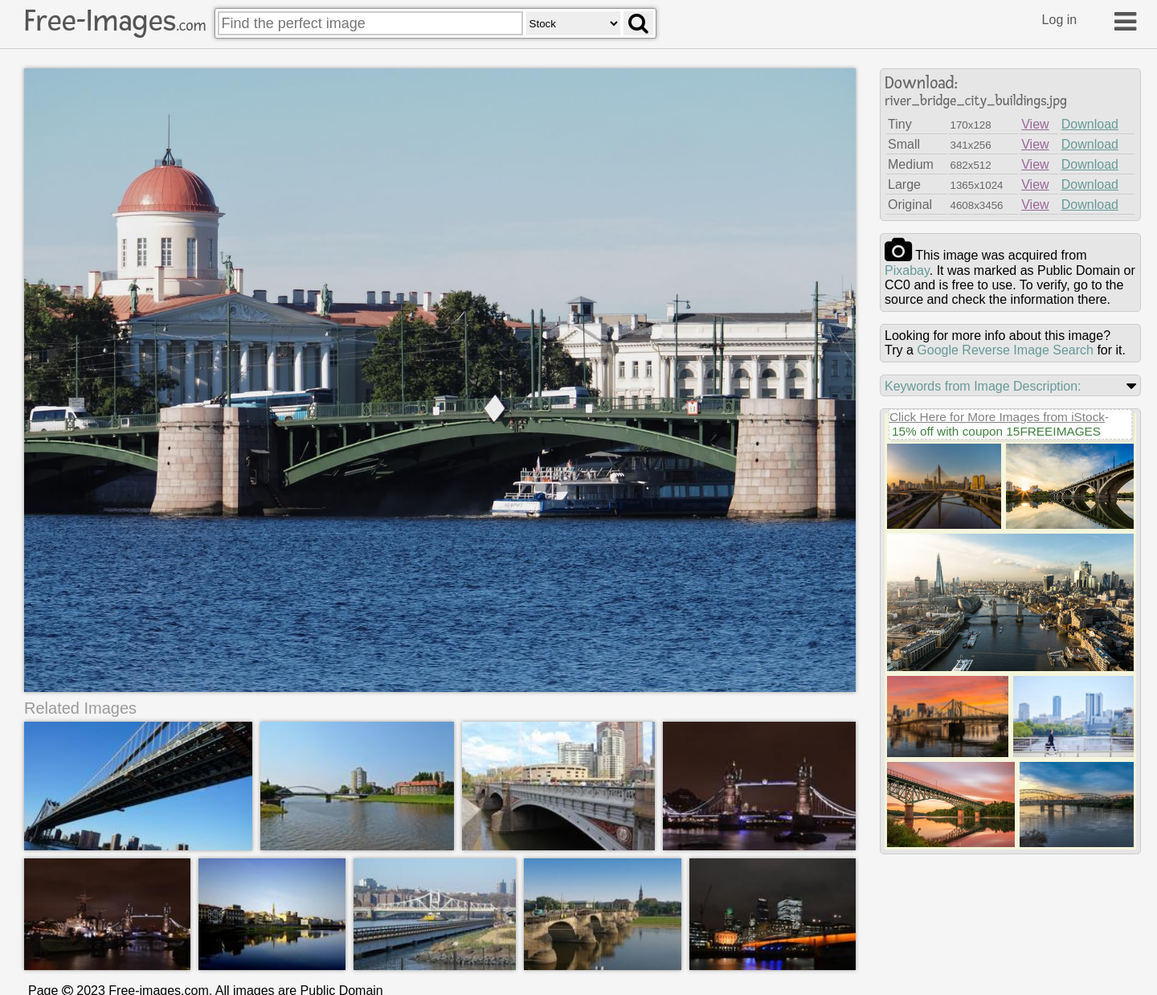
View (1035, 124)
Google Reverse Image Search (1005, 350)
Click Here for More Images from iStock (997, 417)
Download (1089, 124)
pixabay (907, 270)
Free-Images (115, 20)
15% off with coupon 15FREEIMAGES (996, 431)
